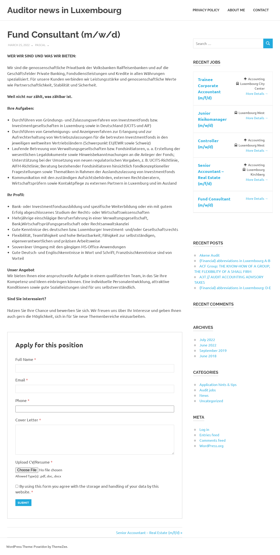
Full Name (25, 359)
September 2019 (213, 350)
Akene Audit (209, 255)
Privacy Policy (206, 10)
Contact (261, 10)
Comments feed (212, 440)
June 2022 (207, 344)
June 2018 (207, 355)
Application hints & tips (218, 384)
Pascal (40, 45)
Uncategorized (211, 400)
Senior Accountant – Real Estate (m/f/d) (148, 532)
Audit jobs (207, 389)
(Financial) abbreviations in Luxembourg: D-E (235, 287)
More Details (257, 93)
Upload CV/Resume (33, 461)
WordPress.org (211, 445)
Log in (204, 429)
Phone (22, 400)
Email (21, 379)
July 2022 (207, 339)
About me (236, 10)
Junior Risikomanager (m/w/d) (212, 119)
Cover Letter (28, 419)
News (204, 395)
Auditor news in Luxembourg (66, 10)
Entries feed (209, 434)
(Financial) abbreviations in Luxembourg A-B (234, 260)
